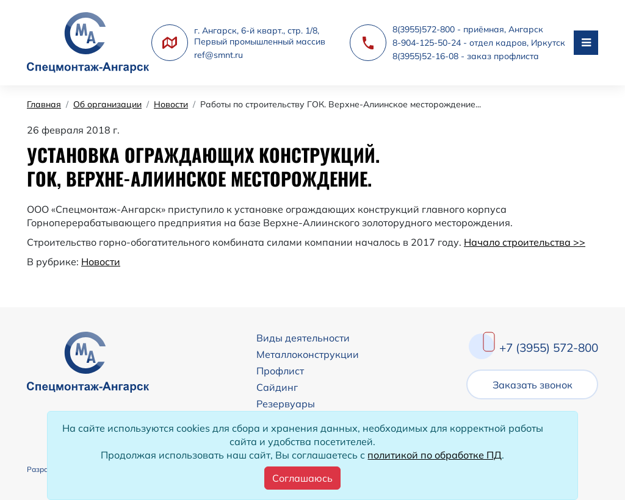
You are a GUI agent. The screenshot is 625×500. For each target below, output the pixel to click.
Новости (100, 261)
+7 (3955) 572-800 (548, 347)
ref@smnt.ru (218, 54)
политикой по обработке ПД (434, 455)
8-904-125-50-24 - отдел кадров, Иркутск (478, 42)
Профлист (280, 371)
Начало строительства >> (524, 242)
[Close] (302, 478)
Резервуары (285, 404)
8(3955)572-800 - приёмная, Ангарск (467, 29)
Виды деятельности (303, 338)
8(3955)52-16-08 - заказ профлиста (465, 56)
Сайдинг (277, 387)
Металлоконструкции (307, 354)
